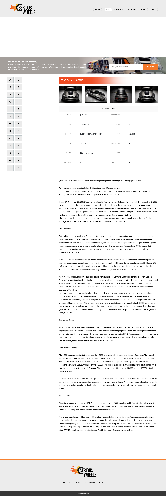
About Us (66, 482)
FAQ (154, 9)
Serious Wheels (83, 493)
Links (144, 9)
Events (119, 9)
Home (98, 9)
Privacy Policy (78, 482)
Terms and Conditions (95, 482)
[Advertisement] (83, 37)
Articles (132, 9)
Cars (108, 9)
